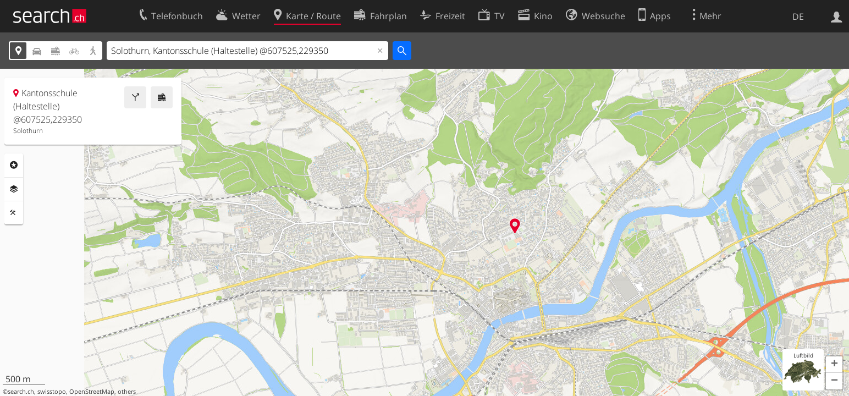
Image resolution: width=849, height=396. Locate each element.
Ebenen (13, 189)
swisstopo (51, 391)
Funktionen (13, 212)
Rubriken (13, 165)
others (127, 391)
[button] (834, 364)
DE (798, 16)
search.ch (21, 391)
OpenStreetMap (91, 391)
